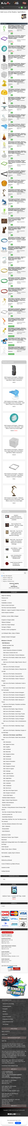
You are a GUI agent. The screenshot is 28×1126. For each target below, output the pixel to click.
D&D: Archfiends (6, 749)
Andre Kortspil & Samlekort (8, 612)
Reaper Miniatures (6, 805)
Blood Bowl (4, 839)
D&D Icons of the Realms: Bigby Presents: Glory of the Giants (14, 663)
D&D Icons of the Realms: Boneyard (11, 666)
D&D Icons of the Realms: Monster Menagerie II (13, 695)
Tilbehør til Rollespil (6, 622)
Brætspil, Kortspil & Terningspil (8, 636)
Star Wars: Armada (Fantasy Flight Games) (12, 812)
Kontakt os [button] (14, 1069)
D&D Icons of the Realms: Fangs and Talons (12, 676)
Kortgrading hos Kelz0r (8, 1019)
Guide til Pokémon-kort (8, 1021)
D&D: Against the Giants (8, 744)
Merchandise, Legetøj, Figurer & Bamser (11, 852)
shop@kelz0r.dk (9, 1071)
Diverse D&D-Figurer (7, 795)
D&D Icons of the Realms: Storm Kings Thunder (13, 713)
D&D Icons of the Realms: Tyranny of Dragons (13, 718)
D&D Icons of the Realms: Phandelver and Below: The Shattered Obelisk (14, 705)
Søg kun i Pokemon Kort (8, 581)
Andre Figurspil (5, 846)
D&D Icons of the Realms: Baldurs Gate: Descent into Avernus (13, 658)
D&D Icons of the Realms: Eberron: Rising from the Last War (14, 670)
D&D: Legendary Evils (7, 773)
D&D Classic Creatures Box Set (10, 652)
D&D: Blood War (6, 751)
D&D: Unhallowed (6, 785)
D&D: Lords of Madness (8, 776)
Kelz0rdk (7, 1076)
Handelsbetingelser (7, 1006)
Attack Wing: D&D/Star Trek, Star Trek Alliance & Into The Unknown (14, 820)
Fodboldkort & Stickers (7, 602)
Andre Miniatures (6, 831)
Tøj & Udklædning (6, 856)
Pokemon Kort (5, 598)
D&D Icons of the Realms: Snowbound (11, 711)
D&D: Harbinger (6, 771)
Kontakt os (11, 326)
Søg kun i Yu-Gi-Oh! (7, 579)
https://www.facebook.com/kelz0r (14, 1074)
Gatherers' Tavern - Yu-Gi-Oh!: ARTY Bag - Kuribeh (14, 896)
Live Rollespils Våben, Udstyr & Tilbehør (11, 633)
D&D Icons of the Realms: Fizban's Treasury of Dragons (13, 679)
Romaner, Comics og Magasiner (9, 629)
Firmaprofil (5, 1008)
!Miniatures (10, 30)
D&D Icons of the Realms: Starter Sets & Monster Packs (14, 738)
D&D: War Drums (6, 788)
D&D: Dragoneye (6, 763)
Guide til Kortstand (7, 1016)
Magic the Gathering (6, 595)
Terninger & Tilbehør (6, 627)
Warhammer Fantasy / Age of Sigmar (10, 837)
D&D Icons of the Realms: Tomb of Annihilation (13, 716)
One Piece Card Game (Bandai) (9, 607)
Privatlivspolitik (21, 1110)
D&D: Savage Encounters (8, 780)
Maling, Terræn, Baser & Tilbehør (9, 849)
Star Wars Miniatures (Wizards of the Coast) (12, 824)
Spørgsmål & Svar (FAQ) (8, 1003)
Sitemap (18, 1114)
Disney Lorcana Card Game (8, 605)
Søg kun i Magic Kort (7, 577)
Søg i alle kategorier (7, 575)
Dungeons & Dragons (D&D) (8, 619)
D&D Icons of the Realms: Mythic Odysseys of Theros (13, 701)
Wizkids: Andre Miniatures (8, 802)
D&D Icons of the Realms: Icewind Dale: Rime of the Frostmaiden (13, 689)
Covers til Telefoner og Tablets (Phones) (11, 863)
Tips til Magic (5, 1024)
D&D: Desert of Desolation (8, 761)
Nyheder (14, 884)
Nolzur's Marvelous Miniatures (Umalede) (12, 650)
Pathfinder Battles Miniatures (8, 797)
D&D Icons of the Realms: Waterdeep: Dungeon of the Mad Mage (14, 731)
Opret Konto (4, 1034)
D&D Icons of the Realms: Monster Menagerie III (13, 697)
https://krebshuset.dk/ (16, 1077)
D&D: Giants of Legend (8, 768)
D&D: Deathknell (6, 756)
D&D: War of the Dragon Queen (10, 790)
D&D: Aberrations (6, 742)
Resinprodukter (5, 828)
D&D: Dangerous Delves (8, 754)
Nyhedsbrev (5, 1014)
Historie (4, 1011)
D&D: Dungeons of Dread (8, 766)
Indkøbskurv (14, 903)
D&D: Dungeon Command (8, 792)
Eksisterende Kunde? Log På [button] (14, 1037)
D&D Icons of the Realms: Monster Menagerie (13, 692)
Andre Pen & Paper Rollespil (8, 624)
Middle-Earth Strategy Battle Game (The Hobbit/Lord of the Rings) (14, 843)
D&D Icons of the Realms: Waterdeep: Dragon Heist (13, 727)
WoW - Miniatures (6, 826)
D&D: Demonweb (6, 759)
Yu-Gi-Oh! (4, 600)
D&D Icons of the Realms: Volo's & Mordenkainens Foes (14, 722)
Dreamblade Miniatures (7, 816)
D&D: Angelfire (6, 746)
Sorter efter (4, 23)
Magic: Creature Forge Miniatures (9, 800)
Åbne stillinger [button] (14, 1028)
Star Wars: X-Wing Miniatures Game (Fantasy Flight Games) (14, 808)
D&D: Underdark (6, 783)
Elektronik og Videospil (7, 860)
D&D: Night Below (6, 778)
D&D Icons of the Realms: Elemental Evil (12, 673)
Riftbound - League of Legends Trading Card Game (13, 610)
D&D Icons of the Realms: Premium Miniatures (13, 655)
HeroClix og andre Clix (7, 814)
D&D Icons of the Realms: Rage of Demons (12, 709)
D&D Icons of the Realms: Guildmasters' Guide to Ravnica (14, 684)
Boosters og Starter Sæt (8, 645)
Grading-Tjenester (6, 871)
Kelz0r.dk (14, 1110)
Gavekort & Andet (6, 867)
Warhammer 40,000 (6, 834)
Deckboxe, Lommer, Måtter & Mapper (10, 616)
